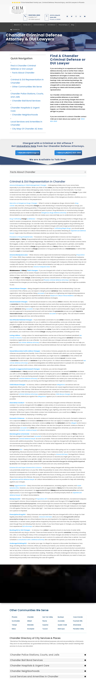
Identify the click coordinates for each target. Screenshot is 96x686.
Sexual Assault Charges (18, 302)
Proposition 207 (41, 499)
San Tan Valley (47, 617)
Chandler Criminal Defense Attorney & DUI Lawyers (34, 37)
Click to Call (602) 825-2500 (69, 153)
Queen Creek (62, 625)
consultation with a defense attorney (31, 540)
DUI (16, 450)
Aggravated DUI (18, 486)
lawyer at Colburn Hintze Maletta (62, 296)
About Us (17, 25)
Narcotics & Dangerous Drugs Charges (23, 203)
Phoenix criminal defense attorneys (56, 280)
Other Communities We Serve (27, 86)
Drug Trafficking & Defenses (22, 219)
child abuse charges (63, 394)
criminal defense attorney (28, 379)
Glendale (30, 625)
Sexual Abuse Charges (18, 289)
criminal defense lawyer (27, 439)
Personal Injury (63, 25)
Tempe (14, 625)
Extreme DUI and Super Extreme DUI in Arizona (25, 468)
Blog (72, 25)
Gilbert (29, 621)
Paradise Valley (78, 629)
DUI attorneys (27, 526)
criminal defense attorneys (28, 394)
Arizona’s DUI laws (45, 517)
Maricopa (61, 629)
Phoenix (14, 617)
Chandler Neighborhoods (25, 114)
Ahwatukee (77, 625)
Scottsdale (16, 621)
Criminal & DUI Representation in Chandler (27, 81)
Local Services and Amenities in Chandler (26, 123)
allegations (61, 385)
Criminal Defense (39, 25)
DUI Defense (51, 25)
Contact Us (15, 29)
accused (41, 293)
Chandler (30, 617)
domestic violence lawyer (28, 430)
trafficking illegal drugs (62, 228)
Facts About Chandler (23, 72)
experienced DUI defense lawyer (23, 479)
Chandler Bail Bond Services (26, 100)
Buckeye (61, 617)
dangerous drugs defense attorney (53, 213)
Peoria (44, 621)
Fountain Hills (77, 621)
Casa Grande (78, 617)
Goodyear (30, 629)
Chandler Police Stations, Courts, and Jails (27, 95)
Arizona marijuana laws (41, 267)
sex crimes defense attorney (29, 342)
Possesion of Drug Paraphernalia (21, 237)
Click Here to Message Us (28, 153)
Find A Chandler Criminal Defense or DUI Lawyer (23, 67)
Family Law (26, 25)
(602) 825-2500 (34, 15)
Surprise (45, 625)
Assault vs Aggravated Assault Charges (25, 369)
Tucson (45, 629)
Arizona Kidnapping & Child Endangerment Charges (28, 185)
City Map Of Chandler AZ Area (27, 128)
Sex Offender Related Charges (21, 320)
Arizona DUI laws (62, 454)
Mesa (14, 629)
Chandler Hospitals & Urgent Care (25, 109)
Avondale (61, 621)
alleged (73, 423)
